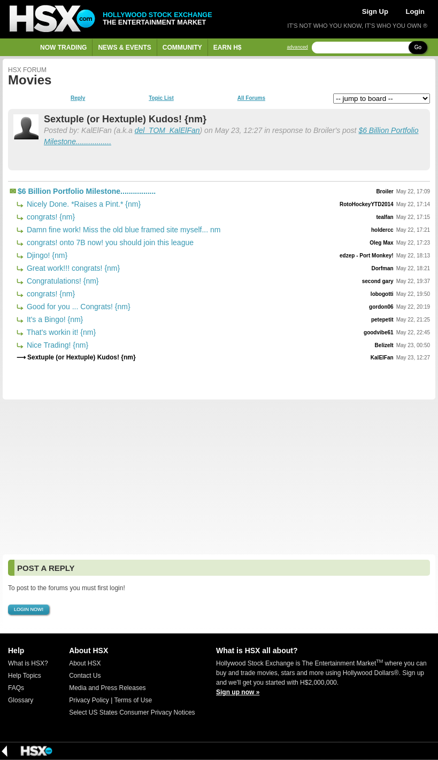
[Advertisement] (219, 477)
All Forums (251, 98)
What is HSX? (28, 663)
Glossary (20, 700)
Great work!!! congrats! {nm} (72, 268)
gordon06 (381, 307)
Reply (78, 98)
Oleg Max (381, 243)
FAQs (16, 688)
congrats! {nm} (50, 217)
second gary (378, 281)
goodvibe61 (379, 332)
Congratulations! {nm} (62, 281)
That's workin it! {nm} (60, 332)
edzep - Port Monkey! (367, 255)
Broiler (384, 191)
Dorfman (383, 268)
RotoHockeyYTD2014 (367, 204)
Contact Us (85, 675)
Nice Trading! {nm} (56, 345)
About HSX (85, 663)
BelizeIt (384, 345)
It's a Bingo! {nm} (54, 319)
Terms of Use (133, 700)
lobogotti (382, 294)
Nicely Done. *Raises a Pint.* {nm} (83, 204)
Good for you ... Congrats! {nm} (77, 306)
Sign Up (375, 11)
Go (417, 47)
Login (415, 11)
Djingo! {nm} (46, 255)
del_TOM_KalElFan (167, 130)
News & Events (124, 47)
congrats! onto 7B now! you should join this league (109, 242)
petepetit (382, 320)
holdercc (382, 230)
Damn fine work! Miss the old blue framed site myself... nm (122, 229)
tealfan (384, 217)
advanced (297, 47)
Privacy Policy (89, 700)
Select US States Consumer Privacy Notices (132, 712)
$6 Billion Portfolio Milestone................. (87, 191)
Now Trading (63, 47)
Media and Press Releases (107, 688)
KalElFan (382, 358)
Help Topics (24, 675)
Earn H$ (227, 47)
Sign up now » (237, 692)
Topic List (161, 98)
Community (182, 47)
